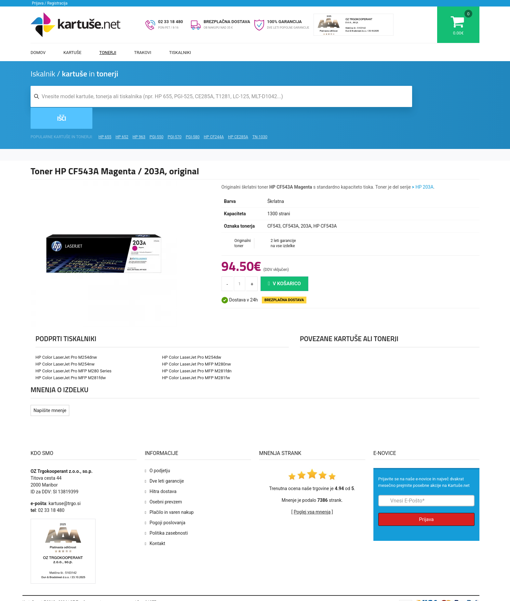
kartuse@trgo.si (64, 483)
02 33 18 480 (170, 21)
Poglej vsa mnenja (312, 491)
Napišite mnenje (50, 390)
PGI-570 (174, 116)
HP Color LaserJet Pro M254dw (191, 336)
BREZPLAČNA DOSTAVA (227, 21)
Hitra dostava (163, 471)
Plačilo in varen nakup (172, 491)
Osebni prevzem (166, 481)
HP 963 (139, 116)
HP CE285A (238, 116)
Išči (446, 97)
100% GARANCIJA (284, 21)
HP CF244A (214, 116)
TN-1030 (259, 116)
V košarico (284, 263)
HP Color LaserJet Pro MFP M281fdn (197, 350)
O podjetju (160, 450)
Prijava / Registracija (50, 3)
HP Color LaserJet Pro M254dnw (66, 336)
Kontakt (157, 523)
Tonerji (107, 52)
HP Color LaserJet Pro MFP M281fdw (70, 357)
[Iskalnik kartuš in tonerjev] (221, 97)
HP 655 (105, 116)
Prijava (426, 499)
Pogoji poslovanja (167, 502)
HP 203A (425, 166)
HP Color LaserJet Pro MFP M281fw (196, 357)
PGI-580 (193, 116)
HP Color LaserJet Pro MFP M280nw (196, 343)
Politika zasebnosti (169, 512)
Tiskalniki (180, 52)
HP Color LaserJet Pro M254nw (65, 343)
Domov (38, 52)
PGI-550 (157, 116)
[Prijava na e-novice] (426, 480)
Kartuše (72, 52)
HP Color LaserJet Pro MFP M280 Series (73, 350)
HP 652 (121, 116)
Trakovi (142, 52)
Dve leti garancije (167, 460)
